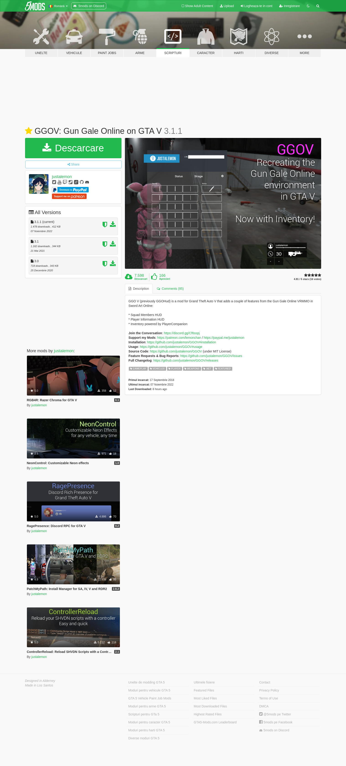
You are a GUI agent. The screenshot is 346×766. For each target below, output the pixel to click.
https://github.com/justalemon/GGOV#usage (171, 347)
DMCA (264, 706)
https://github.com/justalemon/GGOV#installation (181, 342)
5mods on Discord (274, 730)
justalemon (62, 176)
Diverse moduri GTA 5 (144, 738)
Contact (264, 682)
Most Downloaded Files (210, 706)
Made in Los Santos (39, 685)
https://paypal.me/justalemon (224, 337)
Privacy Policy (269, 690)
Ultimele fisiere (204, 682)
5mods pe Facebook (275, 722)
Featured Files (204, 690)
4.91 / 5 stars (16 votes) (307, 279)
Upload (227, 6)
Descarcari (140, 278)
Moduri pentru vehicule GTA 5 (149, 690)
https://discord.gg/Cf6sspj (182, 333)
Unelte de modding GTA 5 (146, 682)
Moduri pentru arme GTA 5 (147, 706)
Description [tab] (139, 288)
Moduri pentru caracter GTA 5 (149, 722)
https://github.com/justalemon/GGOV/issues (211, 356)
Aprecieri (164, 278)
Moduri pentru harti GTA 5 (146, 730)
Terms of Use (268, 698)
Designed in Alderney (40, 681)
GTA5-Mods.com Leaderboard (215, 722)
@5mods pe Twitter (275, 714)
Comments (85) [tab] (170, 288)
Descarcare (73, 148)
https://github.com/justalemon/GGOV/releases (185, 360)
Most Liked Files (205, 698)
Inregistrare (289, 6)
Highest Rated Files (208, 714)
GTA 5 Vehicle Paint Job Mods (149, 698)
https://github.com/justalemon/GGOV (176, 351)
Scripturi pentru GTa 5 (143, 714)
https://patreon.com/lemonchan (179, 337)
